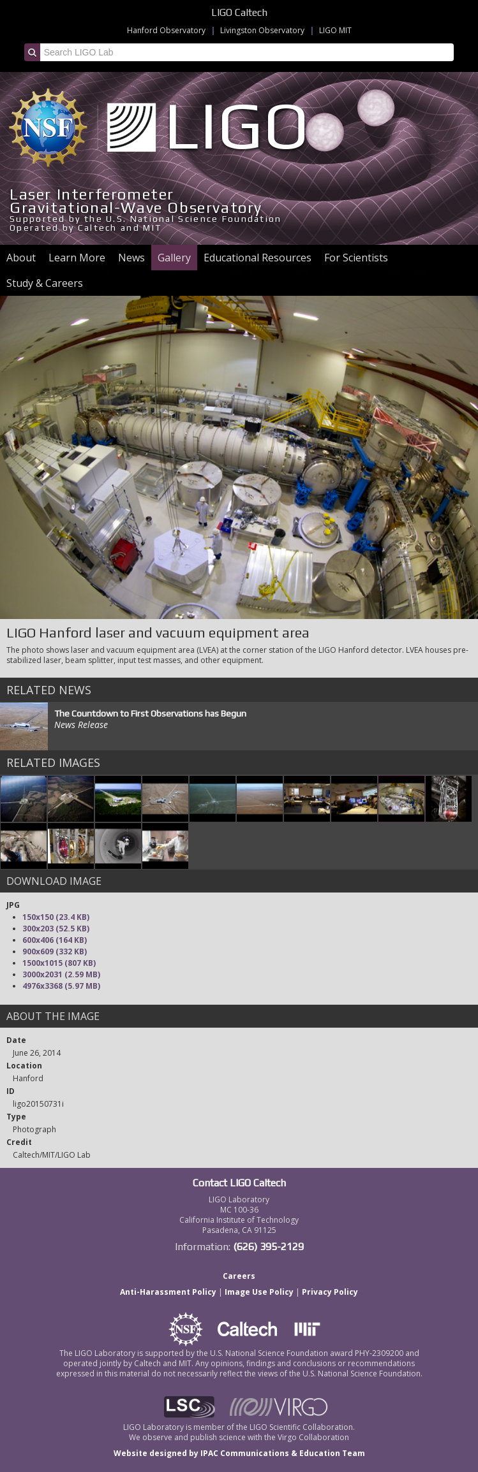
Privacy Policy (330, 1291)
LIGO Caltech (239, 12)
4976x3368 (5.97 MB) (61, 985)
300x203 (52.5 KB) (55, 928)
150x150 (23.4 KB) (55, 917)
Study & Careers (44, 283)
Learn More (77, 258)
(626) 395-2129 (268, 1247)
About (21, 258)
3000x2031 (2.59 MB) (61, 974)
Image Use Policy (259, 1291)
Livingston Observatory (262, 30)
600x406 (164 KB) (54, 940)
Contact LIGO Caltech (239, 1183)
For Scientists (356, 258)
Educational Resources (257, 258)
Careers (239, 1276)
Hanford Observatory (166, 30)
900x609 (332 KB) (54, 951)
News (131, 258)
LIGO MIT (335, 30)
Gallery (174, 258)
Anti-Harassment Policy (168, 1291)
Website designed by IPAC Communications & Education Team (239, 1453)
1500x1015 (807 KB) (59, 963)
